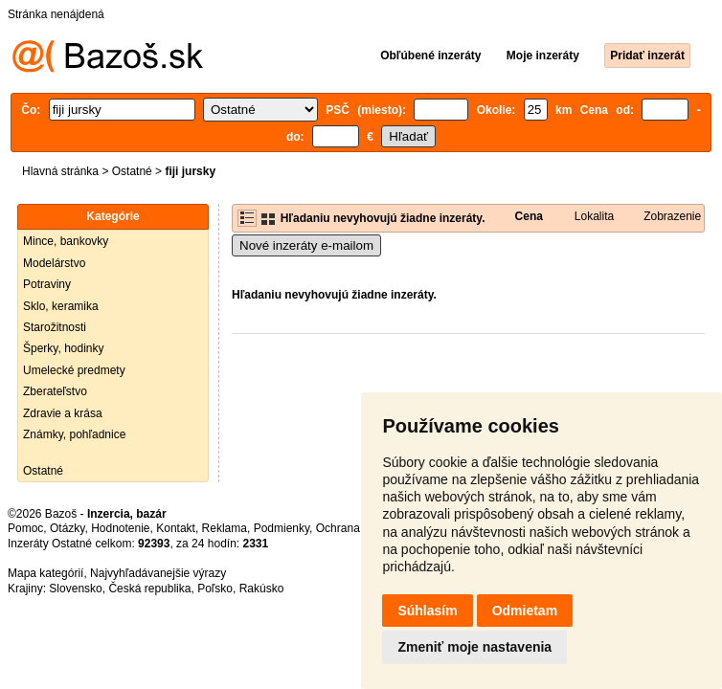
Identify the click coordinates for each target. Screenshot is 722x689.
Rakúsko (261, 588)
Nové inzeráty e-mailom (306, 245)
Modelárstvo (54, 263)
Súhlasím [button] (427, 610)
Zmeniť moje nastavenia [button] (474, 647)
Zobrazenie (672, 216)
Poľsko (215, 588)
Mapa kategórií (45, 573)
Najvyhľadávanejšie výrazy (158, 573)
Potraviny (47, 284)
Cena (529, 216)
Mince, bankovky (65, 241)
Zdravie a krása (62, 413)
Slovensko (75, 588)
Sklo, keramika (61, 306)
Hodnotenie (120, 528)
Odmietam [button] (524, 610)
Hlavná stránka (60, 171)
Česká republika (149, 588)
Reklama (224, 528)
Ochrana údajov (356, 528)
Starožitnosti (54, 327)
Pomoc (25, 528)
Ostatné (132, 171)
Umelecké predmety (74, 370)
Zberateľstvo (55, 391)
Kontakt (175, 528)
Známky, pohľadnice (74, 434)
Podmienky (281, 528)
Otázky (67, 528)
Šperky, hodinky (63, 348)
